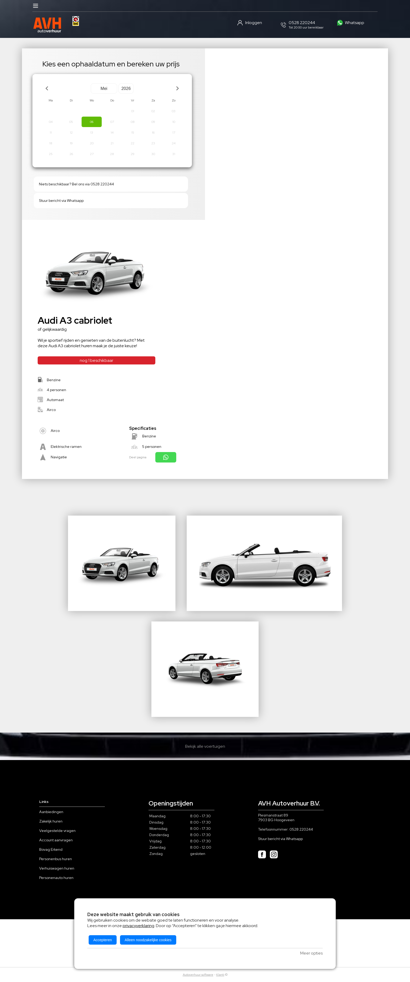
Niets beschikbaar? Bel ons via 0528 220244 (76, 184)
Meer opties (311, 953)
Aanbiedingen (51, 811)
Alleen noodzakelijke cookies (148, 940)
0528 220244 (301, 829)
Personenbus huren (55, 859)
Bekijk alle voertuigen (205, 746)
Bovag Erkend (50, 849)
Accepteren (102, 940)
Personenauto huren (56, 877)
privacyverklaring (138, 925)
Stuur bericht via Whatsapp (61, 200)
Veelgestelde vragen (57, 830)
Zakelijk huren (50, 821)
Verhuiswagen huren (56, 868)
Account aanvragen (56, 840)
